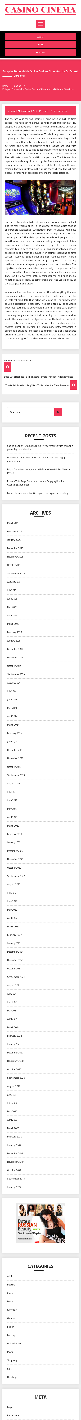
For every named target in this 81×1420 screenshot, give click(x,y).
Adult (40, 36)
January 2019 (14, 1187)
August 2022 (13, 884)
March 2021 (13, 1027)
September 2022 (16, 876)
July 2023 (11, 792)
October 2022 (14, 868)
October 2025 (14, 565)
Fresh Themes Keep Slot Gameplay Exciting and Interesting (37, 493)
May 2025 (12, 607)
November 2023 (15, 758)
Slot (9, 1369)
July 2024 (11, 691)
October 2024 (14, 666)
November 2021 (15, 960)
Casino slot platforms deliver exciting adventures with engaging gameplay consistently (40, 447)
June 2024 (12, 699)
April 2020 (12, 1120)
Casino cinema (40, 9)
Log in (10, 1407)
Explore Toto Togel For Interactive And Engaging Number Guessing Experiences (36, 482)
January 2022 (14, 943)
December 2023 (15, 750)
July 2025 (11, 590)
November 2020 (15, 1061)
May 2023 (12, 809)
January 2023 (14, 842)
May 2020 (12, 1111)
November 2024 (15, 657)
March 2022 (13, 926)
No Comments (60, 111)
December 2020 (15, 1052)
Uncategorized (14, 1377)
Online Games (14, 1343)
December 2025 (15, 548)
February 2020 (14, 1136)
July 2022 (11, 893)
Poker (10, 1352)
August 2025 (13, 582)
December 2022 (15, 851)
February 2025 (14, 632)
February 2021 (14, 1036)
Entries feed (13, 1415)
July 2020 (11, 1094)
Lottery (11, 1335)
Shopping (12, 1360)
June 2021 (12, 1002)
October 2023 (14, 767)
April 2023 (12, 817)
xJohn (13, 111)
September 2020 (16, 1078)
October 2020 (14, 1069)
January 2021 (14, 1044)
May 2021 (12, 1010)
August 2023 (13, 783)
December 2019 (15, 1153)
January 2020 (14, 1145)
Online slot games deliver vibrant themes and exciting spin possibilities (37, 459)
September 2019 (16, 1178)
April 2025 (12, 615)
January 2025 (14, 640)
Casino (40, 44)
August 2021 (13, 985)
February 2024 (14, 733)
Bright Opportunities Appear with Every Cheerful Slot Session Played (39, 471)
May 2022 (12, 910)
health (10, 1327)
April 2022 (12, 918)
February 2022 (14, 935)
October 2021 (14, 968)
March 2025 (13, 624)
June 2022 (12, 901)
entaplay (56, 304)
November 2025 (15, 556)
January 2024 (14, 741)
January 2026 (14, 540)
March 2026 (13, 523)
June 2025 (12, 598)
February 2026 (14, 531)
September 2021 (16, 977)
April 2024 (12, 716)
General (11, 1318)
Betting (40, 52)
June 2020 (12, 1103)
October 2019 (14, 1170)
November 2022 (15, 859)
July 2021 (11, 994)
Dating (10, 1301)
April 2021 (12, 1019)
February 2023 (14, 834)
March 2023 (13, 826)
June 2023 (12, 800)
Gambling (12, 1310)
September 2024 (16, 674)
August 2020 (13, 1086)
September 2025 (16, 573)
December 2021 (15, 952)
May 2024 (12, 708)
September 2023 (16, 775)
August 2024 (13, 683)
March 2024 (13, 725)
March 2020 (13, 1128)
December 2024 (15, 649)
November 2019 (15, 1162)
